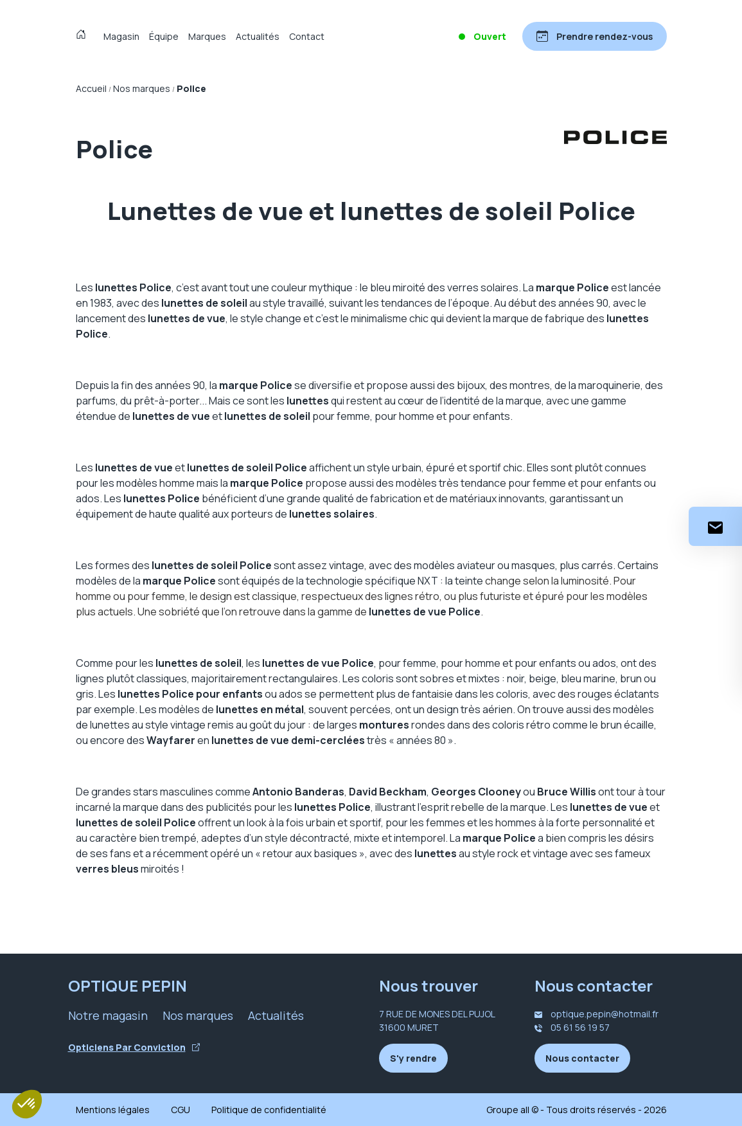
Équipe (164, 36)
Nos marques (198, 1015)
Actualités (257, 36)
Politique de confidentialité (268, 1109)
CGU (180, 1109)
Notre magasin (108, 1015)
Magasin (121, 36)
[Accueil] (84, 36)
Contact (306, 36)
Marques (207, 36)
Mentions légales (113, 1109)
